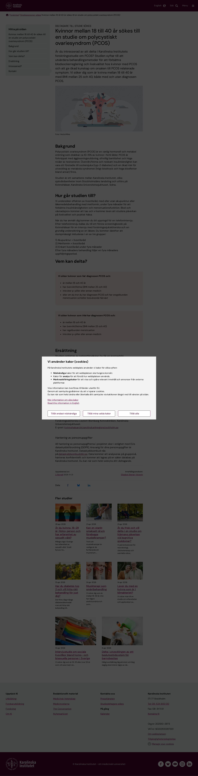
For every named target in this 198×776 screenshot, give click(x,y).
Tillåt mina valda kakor (99, 413)
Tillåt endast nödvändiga (64, 413)
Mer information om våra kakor (63, 399)
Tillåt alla (134, 413)
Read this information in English (63, 403)
